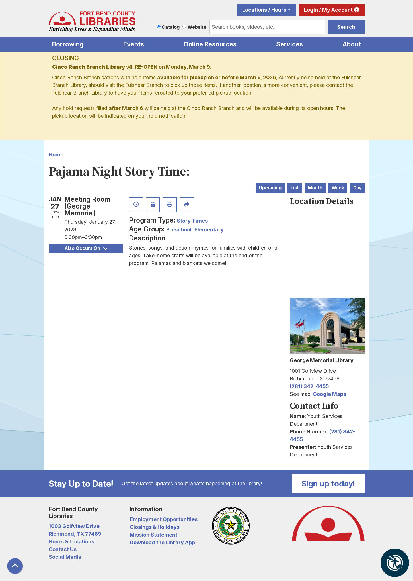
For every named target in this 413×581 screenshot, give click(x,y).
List (295, 188)
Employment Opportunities (164, 519)
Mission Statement (153, 535)
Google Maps (329, 394)
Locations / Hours (264, 10)
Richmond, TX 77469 (75, 534)
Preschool (179, 230)
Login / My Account (328, 10)
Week (338, 188)
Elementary (209, 230)
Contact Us (63, 549)
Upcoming (270, 188)
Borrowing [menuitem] (68, 44)
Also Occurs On (86, 248)
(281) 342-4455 (309, 386)
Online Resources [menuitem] (210, 44)
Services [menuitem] (289, 44)
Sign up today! (328, 483)
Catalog (171, 27)
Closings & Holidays (155, 527)
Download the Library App (162, 542)
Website (197, 27)
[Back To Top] (15, 566)
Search (346, 27)
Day (357, 188)
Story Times (192, 221)
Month (315, 188)
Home (56, 155)
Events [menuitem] (133, 44)
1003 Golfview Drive (74, 526)
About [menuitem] (351, 44)
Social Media (65, 557)
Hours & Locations (71, 542)
